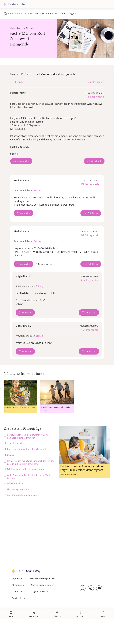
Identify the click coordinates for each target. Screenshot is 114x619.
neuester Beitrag (95, 81)
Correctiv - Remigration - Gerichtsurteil (26, 449)
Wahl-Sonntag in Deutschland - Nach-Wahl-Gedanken (28, 476)
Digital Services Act (40, 591)
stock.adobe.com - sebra (106, 54)
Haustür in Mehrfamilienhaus (22, 495)
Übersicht (18, 82)
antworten (25, 213)
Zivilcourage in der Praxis (19, 489)
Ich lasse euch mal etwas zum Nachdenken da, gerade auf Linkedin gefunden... (30, 462)
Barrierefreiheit (19, 598)
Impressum (17, 578)
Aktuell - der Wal (15, 443)
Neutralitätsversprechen (42, 578)
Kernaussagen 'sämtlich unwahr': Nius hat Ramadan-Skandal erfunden (28, 436)
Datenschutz (18, 591)
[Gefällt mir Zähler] (94, 161)
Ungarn (11, 455)
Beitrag (37, 190)
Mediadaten (18, 585)
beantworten (23, 161)
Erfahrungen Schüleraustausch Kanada (26, 469)
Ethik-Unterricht (15, 483)
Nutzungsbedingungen (42, 585)
